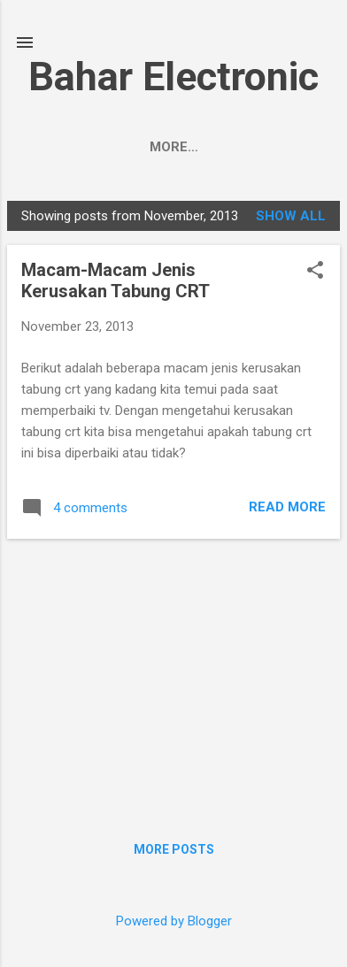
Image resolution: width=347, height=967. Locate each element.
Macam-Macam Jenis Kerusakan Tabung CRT (115, 280)
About (169, 147)
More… (248, 147)
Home (94, 147)
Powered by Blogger (174, 921)
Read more (287, 507)
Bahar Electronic (173, 76)
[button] (315, 271)
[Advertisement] (173, 677)
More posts (174, 849)
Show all (291, 216)
